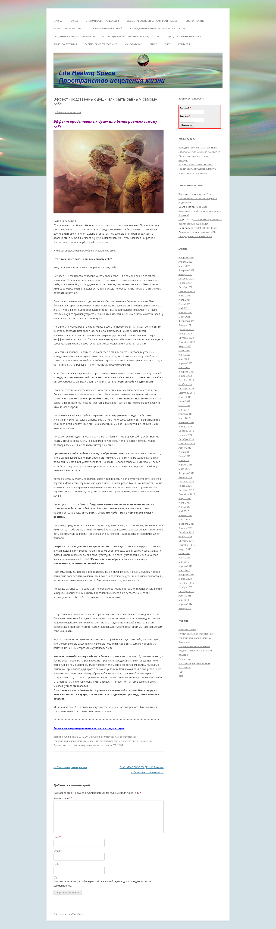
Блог (168, 44)
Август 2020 (184, 346)
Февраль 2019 (186, 422)
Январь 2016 (185, 578)
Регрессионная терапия (67, 28)
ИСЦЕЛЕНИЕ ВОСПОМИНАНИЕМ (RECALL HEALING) (152, 20)
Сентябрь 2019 (186, 392)
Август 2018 (184, 447)
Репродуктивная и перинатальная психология (158, 28)
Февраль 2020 (186, 371)
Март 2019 (184, 418)
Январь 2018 (185, 477)
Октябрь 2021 (186, 287)
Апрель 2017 (185, 515)
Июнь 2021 (184, 304)
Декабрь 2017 (186, 481)
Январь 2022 (185, 274)
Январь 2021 (185, 325)
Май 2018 (183, 460)
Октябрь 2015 (186, 591)
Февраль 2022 (186, 270)
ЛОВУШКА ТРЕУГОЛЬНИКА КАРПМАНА (199, 151)
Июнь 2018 (184, 456)
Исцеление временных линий (135, 740)
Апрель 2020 (185, 363)
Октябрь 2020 (186, 337)
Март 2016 (184, 570)
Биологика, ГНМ (187, 629)
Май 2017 (183, 511)
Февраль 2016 (186, 574)
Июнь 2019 (184, 405)
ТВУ (115, 745)
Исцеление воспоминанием (102, 740)
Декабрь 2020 (186, 329)
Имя (57, 837)
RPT (158, 36)
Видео (153, 44)
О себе (74, 20)
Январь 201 (184, 608)
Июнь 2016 (184, 557)
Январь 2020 (185, 375)
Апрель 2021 (185, 312)
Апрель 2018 (185, 464)
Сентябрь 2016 (186, 544)
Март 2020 (184, 367)
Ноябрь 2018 (185, 435)
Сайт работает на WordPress (68, 914)
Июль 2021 (184, 299)
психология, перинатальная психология (90, 745)
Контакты (184, 44)
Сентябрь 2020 (186, 342)
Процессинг (60, 745)
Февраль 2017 (186, 523)
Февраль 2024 (186, 257)
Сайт (56, 864)
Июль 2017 (184, 502)
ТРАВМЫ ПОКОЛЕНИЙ (205, 227)
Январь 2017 (185, 528)
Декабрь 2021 (186, 278)
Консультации (133, 44)
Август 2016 (184, 549)
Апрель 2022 (185, 261)
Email (58, 850)
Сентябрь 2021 (186, 291)
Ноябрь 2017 (185, 485)
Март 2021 (184, 316)
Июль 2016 (184, 553)
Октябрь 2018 (186, 439)
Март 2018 (184, 468)
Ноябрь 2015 (185, 587)
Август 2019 (184, 397)
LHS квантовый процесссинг (102, 20)
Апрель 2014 (185, 604)
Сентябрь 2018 (186, 443)
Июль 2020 (184, 350)
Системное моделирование (100, 44)
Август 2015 (184, 595)
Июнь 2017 (184, 506)
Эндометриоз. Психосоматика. (195, 164)
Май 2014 (183, 599)
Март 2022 (184, 266)
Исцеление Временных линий (106, 28)
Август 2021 (184, 295)
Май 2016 (183, 561)
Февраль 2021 (186, 320)
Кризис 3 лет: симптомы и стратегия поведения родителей (197, 198)
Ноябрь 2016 (185, 536)
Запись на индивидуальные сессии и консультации (89, 728)
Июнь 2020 (184, 354)
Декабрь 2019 (186, 380)
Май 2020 (183, 359)
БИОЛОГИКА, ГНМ (195, 20)
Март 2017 (184, 519)
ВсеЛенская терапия (65, 44)
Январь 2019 (185, 426)
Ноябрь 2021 (185, 282)
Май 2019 (183, 409)
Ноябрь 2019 (185, 384)
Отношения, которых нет (70, 767)
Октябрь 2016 (186, 540)
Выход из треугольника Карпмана (197, 147)
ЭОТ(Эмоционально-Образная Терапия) (125, 36)
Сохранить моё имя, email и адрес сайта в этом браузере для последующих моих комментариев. (102, 883)
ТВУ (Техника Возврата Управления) (74, 36)
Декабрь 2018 (186, 430)
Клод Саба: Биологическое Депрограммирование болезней (199, 211)
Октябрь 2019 (186, 388)
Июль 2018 (184, 451)
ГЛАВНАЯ (58, 20)
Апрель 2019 (185, 413)
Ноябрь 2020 (185, 333)
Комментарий (63, 798)
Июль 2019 (184, 401)
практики (183, 654)
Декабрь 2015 (186, 583)
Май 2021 (183, 308)
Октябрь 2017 (186, 490)
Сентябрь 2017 (186, 494)
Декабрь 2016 (186, 532)
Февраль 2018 (186, 473)
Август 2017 (184, 498)
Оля (180, 219)
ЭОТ (120, 745)
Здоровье (184, 642)
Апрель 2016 (185, 566)
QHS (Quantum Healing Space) (184, 36)
